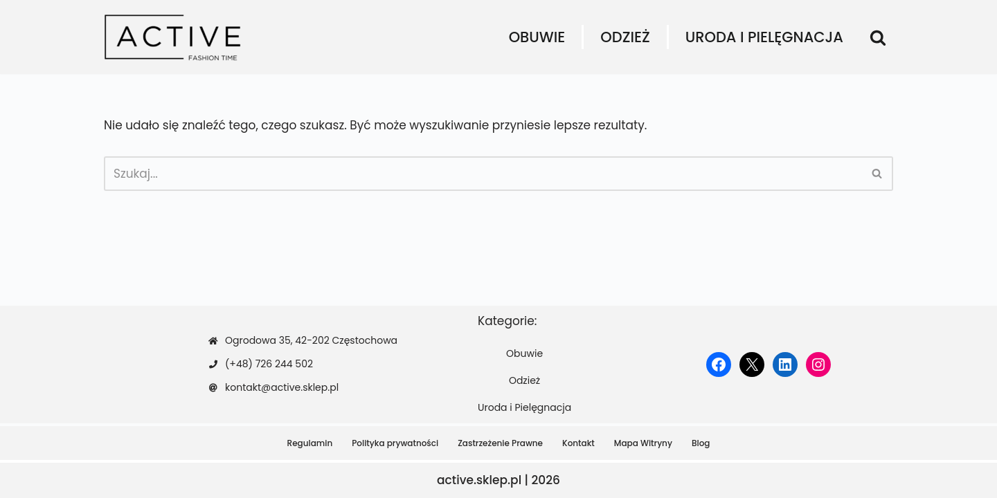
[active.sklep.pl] (173, 37)
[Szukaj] (878, 37)
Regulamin (310, 443)
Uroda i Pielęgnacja (764, 37)
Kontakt (578, 443)
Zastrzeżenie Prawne (500, 443)
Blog (701, 443)
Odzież (624, 37)
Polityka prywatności (395, 443)
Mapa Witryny (643, 443)
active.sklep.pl (479, 480)
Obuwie (537, 37)
